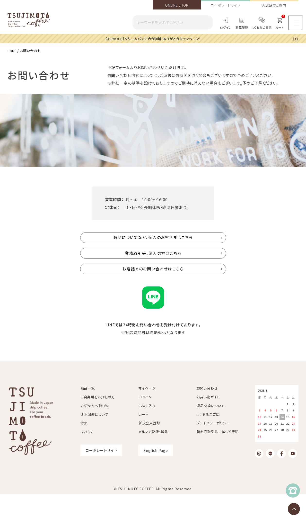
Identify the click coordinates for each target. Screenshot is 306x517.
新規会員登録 (149, 445)
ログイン (226, 27)
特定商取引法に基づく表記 (218, 454)
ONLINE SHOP (177, 5)
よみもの (87, 454)
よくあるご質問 (262, 27)
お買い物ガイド (208, 419)
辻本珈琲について (94, 437)
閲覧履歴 (242, 27)
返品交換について (211, 428)
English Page (155, 473)
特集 (84, 445)
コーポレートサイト (225, 5)
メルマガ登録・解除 (153, 454)
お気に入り (147, 428)
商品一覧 (87, 411)
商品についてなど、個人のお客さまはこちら (153, 241)
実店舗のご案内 (274, 5)
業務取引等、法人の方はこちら (153, 264)
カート (144, 437)
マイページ (147, 411)
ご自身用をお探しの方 (97, 419)
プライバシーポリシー (213, 445)
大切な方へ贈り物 (94, 428)
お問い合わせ (207, 411)
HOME (13, 50)
